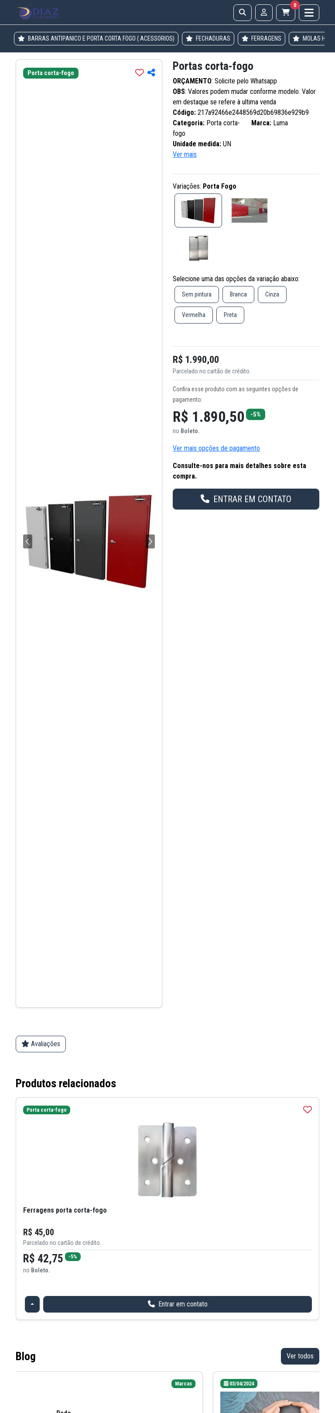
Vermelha (193, 314)
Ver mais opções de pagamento (216, 448)
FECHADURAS (208, 38)
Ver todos (300, 1356)
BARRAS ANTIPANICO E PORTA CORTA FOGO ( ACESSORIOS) (96, 38)
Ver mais (185, 154)
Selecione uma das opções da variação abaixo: (236, 279)
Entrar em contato (178, 1304)
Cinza (272, 294)
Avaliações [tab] (40, 1044)
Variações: (204, 186)
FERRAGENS (262, 38)
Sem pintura (197, 294)
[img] (139, 72)
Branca (238, 294)
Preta (230, 314)
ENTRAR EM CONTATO (246, 499)
